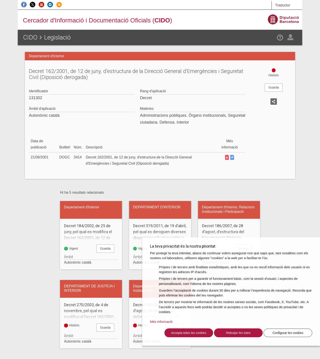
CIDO (30, 37)
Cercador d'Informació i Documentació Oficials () (97, 20)
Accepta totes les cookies (188, 333)
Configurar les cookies (287, 333)
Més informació (161, 321)
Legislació (57, 37)
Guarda (273, 87)
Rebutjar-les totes (238, 333)
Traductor (282, 5)
